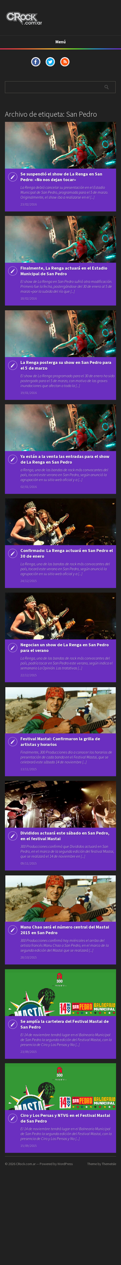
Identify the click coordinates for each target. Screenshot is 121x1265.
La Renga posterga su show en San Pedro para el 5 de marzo (65, 383)
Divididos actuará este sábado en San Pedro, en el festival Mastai (64, 879)
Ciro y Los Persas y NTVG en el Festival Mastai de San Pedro (65, 1178)
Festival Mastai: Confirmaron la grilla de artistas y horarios (60, 781)
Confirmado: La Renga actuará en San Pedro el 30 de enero (66, 585)
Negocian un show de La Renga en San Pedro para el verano (64, 683)
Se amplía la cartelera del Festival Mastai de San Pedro (64, 1080)
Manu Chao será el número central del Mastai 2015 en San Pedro (64, 977)
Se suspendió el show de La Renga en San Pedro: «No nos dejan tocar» (61, 176)
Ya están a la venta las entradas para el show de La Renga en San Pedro (64, 481)
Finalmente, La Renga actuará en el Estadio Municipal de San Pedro (63, 280)
